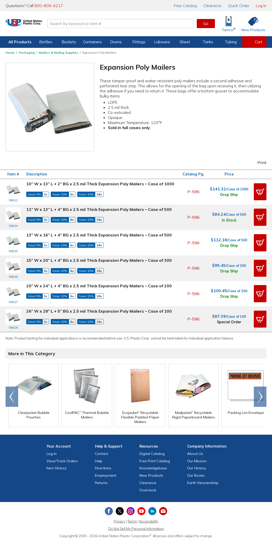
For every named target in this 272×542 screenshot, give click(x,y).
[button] (260, 192)
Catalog (185, 5)
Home (10, 52)
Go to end (12, 397)
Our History (196, 468)
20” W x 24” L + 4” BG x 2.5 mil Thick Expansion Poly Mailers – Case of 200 (99, 285)
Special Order (229, 322)
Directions (103, 468)
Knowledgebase (153, 468)
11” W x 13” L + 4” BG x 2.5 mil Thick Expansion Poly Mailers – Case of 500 (99, 209)
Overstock (147, 490)
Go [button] (205, 23)
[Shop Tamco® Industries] (228, 23)
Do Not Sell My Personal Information (136, 529)
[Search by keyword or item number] (132, 23)
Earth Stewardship (202, 482)
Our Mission (197, 461)
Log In (261, 5)
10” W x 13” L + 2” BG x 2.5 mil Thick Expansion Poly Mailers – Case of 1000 (100, 183)
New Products (151, 475)
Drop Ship (229, 194)
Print (258, 162)
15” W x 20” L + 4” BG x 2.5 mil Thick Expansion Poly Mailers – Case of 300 (99, 260)
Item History (56, 468)
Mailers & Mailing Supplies (58, 52)
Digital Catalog (152, 453)
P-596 (193, 191)
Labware (162, 41)
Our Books (196, 475)
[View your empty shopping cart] (254, 42)
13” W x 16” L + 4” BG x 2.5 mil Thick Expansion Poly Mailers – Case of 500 (99, 234)
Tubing (231, 41)
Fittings (138, 41)
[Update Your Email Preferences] (163, 511)
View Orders (62, 461)
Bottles (45, 41)
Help (99, 461)
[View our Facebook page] (109, 511)
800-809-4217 (48, 5)
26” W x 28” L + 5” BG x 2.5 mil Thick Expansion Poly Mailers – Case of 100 (99, 311)
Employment (105, 475)
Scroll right (260, 397)
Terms (132, 521)
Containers (92, 41)
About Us (195, 453)
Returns (101, 482)
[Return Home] (35, 24)
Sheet (185, 41)
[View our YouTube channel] (141, 511)
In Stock (229, 220)
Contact (101, 453)
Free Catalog (154, 461)
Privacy (119, 521)
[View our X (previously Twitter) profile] (120, 511)
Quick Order (238, 5)
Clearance (212, 5)
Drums (116, 41)
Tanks (208, 41)
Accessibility (148, 521)
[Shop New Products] (251, 23)
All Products (20, 41)
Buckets (69, 41)
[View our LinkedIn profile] (152, 511)
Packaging (27, 52)
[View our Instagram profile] (131, 511)
